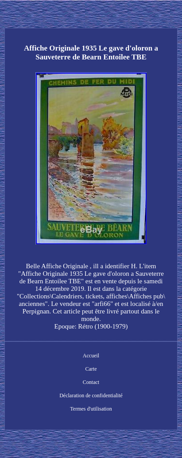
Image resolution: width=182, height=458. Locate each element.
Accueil (91, 355)
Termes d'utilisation (91, 409)
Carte (91, 369)
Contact (91, 382)
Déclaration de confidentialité (91, 395)
